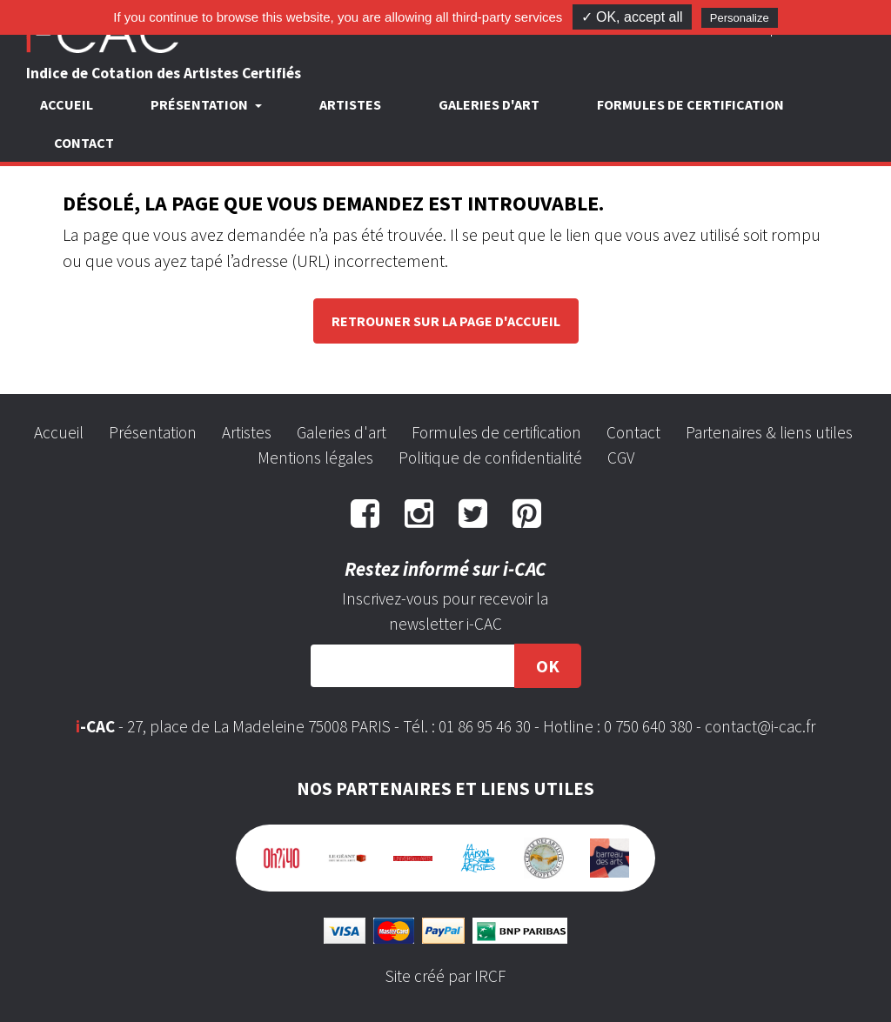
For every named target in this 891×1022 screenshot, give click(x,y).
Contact (84, 142)
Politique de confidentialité (490, 457)
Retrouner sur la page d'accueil (446, 321)
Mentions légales (315, 457)
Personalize (739, 17)
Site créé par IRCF (445, 975)
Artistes (350, 104)
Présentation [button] (201, 104)
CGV (620, 457)
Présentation (153, 432)
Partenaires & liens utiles (769, 432)
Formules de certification (690, 104)
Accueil (66, 104)
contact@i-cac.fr (760, 726)
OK (547, 666)
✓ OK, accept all (632, 17)
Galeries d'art (489, 104)
